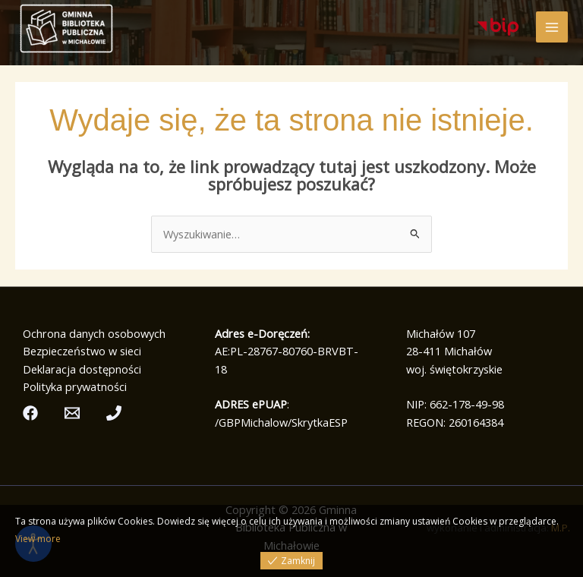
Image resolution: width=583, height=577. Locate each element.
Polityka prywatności (75, 386)
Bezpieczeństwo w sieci (82, 350)
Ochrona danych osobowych (94, 333)
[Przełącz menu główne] (552, 27)
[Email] (72, 413)
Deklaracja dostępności (82, 369)
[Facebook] (30, 413)
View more (38, 538)
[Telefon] (113, 413)
